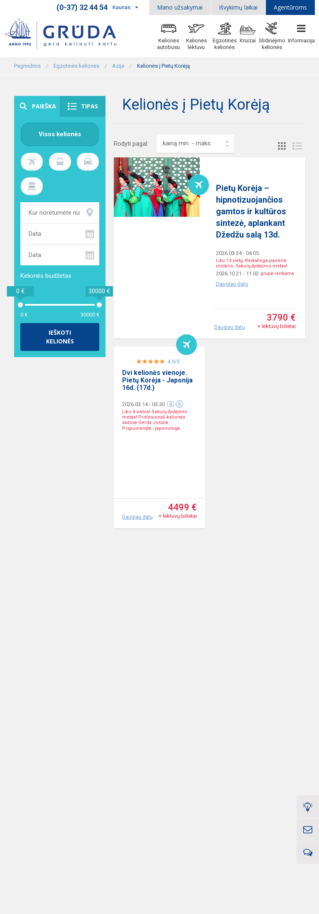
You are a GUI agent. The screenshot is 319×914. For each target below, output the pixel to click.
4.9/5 (173, 416)
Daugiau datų (232, 284)
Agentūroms (290, 7)
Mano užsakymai (180, 7)
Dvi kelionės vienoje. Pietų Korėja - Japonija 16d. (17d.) (157, 435)
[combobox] (195, 144)
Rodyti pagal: (131, 143)
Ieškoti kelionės (60, 337)
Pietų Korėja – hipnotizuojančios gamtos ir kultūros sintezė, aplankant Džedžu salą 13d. (251, 211)
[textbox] (195, 144)
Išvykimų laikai (238, 7)
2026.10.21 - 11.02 (237, 273)
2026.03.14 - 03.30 (143, 459)
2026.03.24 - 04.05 (237, 253)
